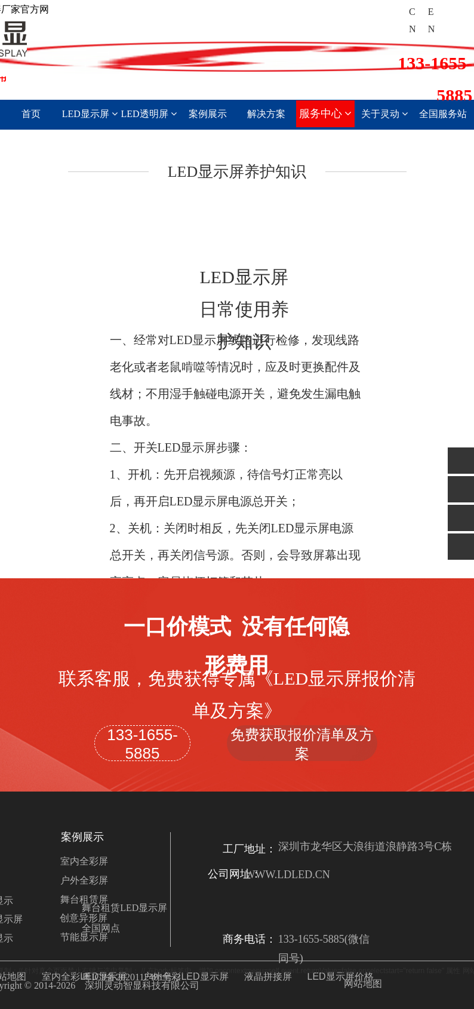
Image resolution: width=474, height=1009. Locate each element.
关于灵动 (384, 114)
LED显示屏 (90, 114)
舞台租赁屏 (84, 899)
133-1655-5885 (142, 743)
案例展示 (208, 114)
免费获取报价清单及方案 (302, 743)
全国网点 (101, 928)
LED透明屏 (148, 114)
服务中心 (325, 113)
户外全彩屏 (84, 880)
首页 (31, 114)
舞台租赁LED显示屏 (124, 908)
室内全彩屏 (84, 861)
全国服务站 (443, 114)
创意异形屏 (83, 918)
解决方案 (266, 114)
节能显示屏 (84, 937)
